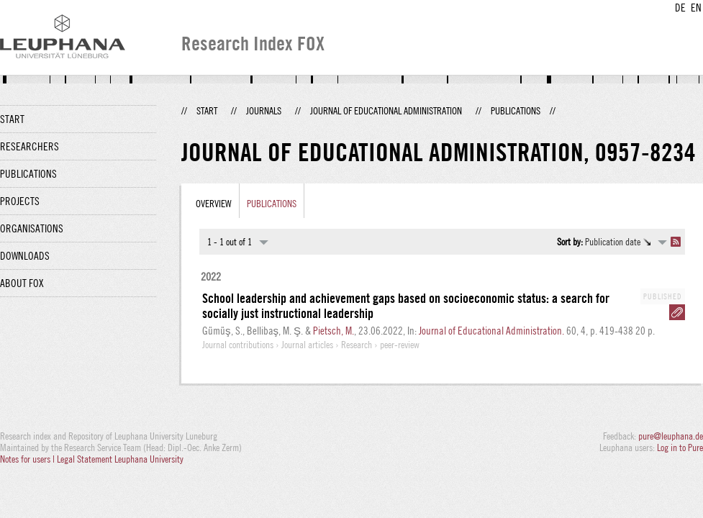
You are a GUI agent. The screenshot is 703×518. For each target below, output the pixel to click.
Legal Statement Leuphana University (120, 459)
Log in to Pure (680, 447)
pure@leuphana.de (670, 436)
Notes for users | (28, 459)
